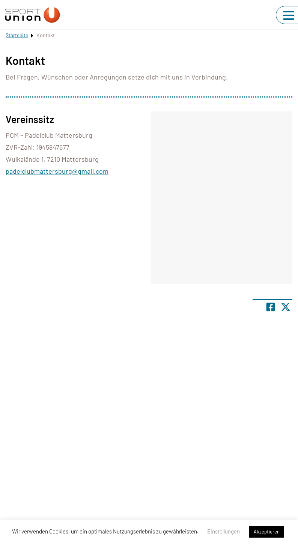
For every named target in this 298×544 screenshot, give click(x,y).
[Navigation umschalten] (288, 15)
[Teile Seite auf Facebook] (270, 307)
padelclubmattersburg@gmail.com (57, 171)
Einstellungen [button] (223, 531)
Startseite (17, 35)
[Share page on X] (285, 307)
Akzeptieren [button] (267, 532)
